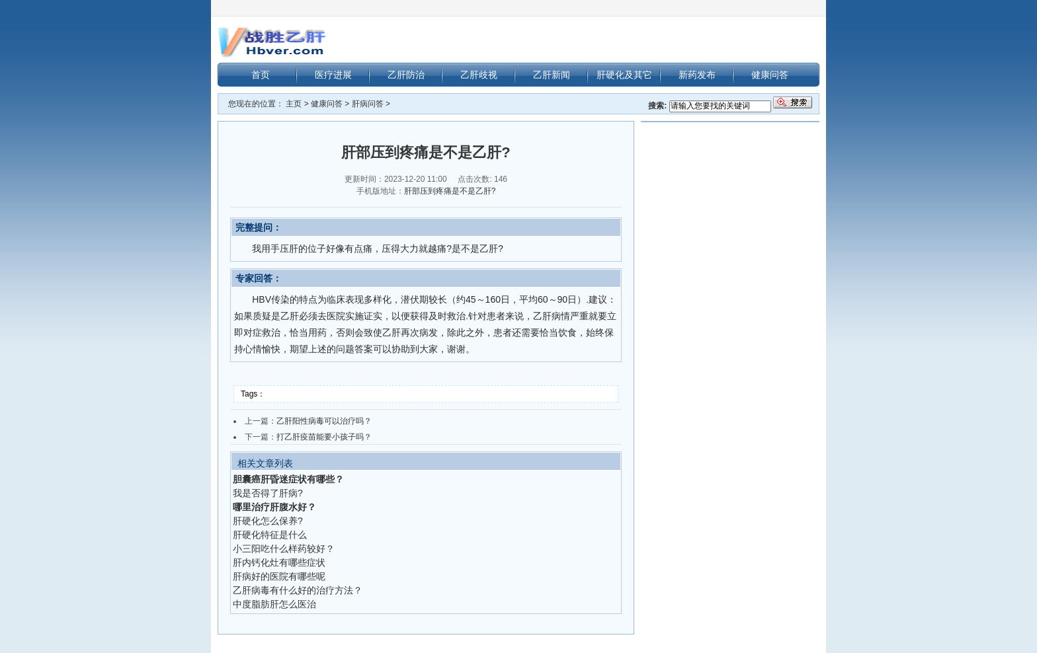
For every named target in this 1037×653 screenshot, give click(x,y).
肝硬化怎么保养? (268, 521)
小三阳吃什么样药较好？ (284, 548)
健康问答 (769, 74)
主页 (294, 103)
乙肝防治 (406, 74)
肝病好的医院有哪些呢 (279, 576)
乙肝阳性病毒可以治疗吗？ (324, 421)
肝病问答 (368, 103)
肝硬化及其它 (624, 74)
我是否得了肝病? (268, 493)
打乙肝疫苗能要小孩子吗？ (324, 437)
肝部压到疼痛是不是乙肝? (450, 191)
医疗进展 (333, 74)
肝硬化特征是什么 (270, 534)
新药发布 (697, 74)
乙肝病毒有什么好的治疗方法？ (297, 590)
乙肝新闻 (551, 74)
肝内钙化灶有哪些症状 (279, 562)
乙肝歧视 (478, 74)
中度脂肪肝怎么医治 (274, 604)
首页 (260, 74)
